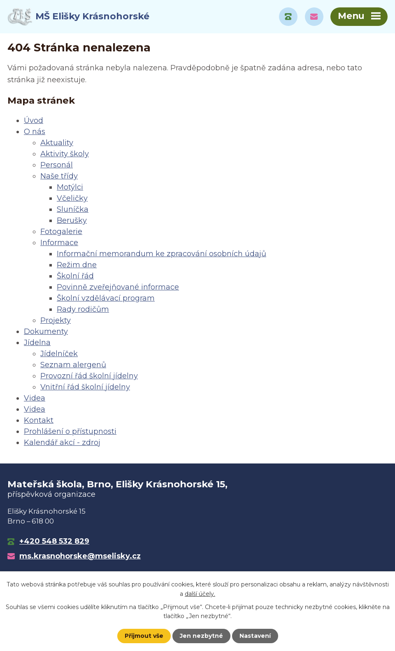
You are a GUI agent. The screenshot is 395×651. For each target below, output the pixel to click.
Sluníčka (72, 209)
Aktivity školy (64, 153)
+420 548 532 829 (54, 541)
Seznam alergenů (73, 364)
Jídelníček (59, 353)
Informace (59, 242)
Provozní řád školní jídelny (89, 375)
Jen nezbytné (201, 635)
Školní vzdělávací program (106, 298)
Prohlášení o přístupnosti (70, 431)
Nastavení (255, 635)
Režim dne (77, 264)
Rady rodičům (83, 309)
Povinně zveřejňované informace (118, 287)
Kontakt (38, 420)
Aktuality (56, 142)
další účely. (200, 593)
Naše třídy (59, 176)
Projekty (55, 320)
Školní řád (75, 275)
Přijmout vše (144, 635)
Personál (56, 164)
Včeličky (72, 198)
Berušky (72, 220)
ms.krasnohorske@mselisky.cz (80, 556)
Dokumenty (46, 331)
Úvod (33, 120)
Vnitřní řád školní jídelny (85, 387)
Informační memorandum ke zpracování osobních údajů (161, 253)
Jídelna (37, 342)
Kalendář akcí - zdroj (62, 442)
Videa (34, 398)
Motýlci (70, 187)
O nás (34, 131)
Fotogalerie (61, 231)
